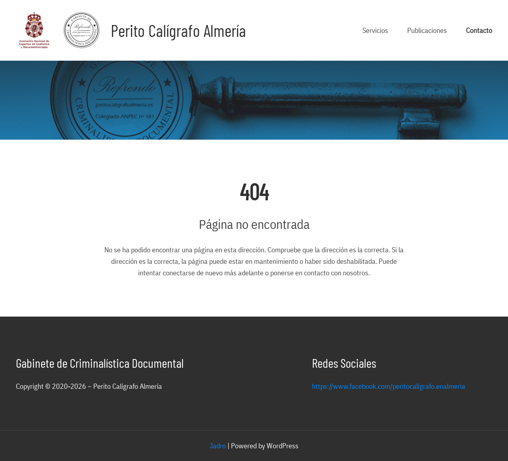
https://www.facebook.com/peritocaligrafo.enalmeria (388, 386)
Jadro (218, 445)
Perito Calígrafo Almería (178, 30)
